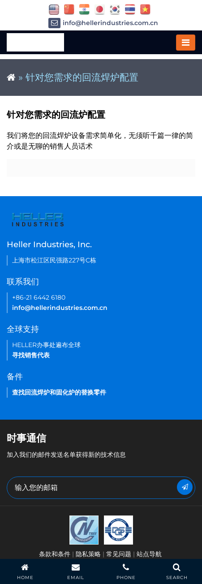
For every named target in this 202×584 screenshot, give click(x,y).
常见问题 (118, 554)
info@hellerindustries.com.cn (103, 23)
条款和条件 (54, 554)
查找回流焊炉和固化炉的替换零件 (59, 392)
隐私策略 (88, 554)
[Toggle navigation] (185, 42)
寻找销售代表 (31, 355)
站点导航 (149, 554)
